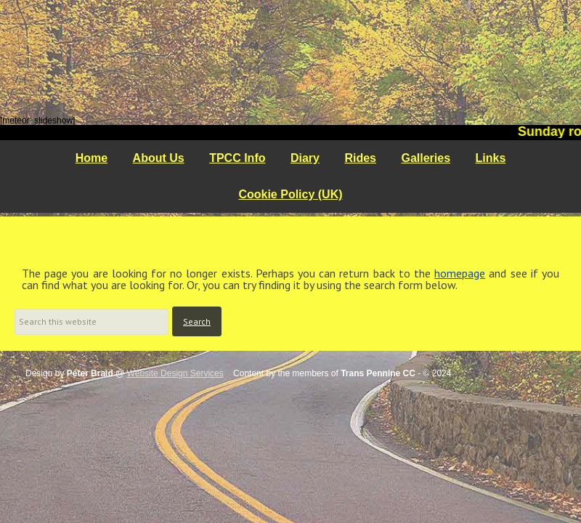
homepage (459, 273)
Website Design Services (175, 373)
